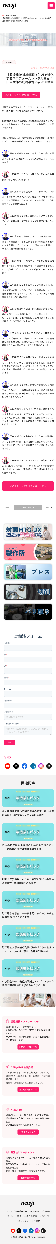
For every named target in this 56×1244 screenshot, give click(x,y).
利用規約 (34, 1211)
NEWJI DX (45, 1216)
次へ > (49, 507)
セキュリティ (22, 1220)
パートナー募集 (14, 1216)
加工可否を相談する (28, 1089)
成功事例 (9, 62)
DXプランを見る (28, 1132)
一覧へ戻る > (28, 507)
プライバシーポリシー (16, 1211)
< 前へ (7, 507)
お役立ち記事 (11, 15)
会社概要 (35, 1220)
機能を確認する (28, 1178)
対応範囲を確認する (28, 1047)
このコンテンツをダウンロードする (21, 94)
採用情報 (45, 1211)
